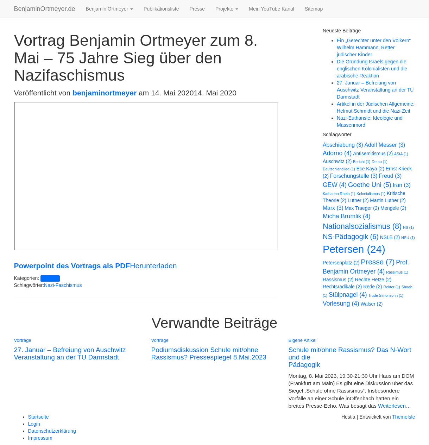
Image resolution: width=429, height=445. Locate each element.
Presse (197, 9)
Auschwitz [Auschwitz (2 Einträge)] (337, 161)
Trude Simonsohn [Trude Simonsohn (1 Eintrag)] (385, 295)
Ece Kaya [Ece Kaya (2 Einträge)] (370, 168)
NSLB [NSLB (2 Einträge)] (390, 237)
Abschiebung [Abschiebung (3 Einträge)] (343, 145)
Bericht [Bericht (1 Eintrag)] (361, 161)
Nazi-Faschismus (63, 285)
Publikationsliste (161, 9)
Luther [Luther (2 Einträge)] (358, 200)
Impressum (40, 438)
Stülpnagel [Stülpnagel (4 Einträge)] (348, 294)
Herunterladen (153, 266)
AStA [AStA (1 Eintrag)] (401, 154)
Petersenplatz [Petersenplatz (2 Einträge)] (341, 262)
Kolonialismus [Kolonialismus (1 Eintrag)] (371, 194)
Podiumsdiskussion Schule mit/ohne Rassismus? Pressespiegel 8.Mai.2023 (208, 353)
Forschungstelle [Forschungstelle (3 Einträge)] (354, 176)
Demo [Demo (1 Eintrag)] (379, 161)
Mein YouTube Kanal (271, 9)
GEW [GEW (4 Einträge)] (335, 184)
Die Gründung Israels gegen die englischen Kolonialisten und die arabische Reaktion (372, 69)
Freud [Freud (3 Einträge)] (390, 176)
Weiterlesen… (394, 406)
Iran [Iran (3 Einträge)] (402, 185)
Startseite (38, 417)
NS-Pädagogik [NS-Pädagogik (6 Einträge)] (351, 236)
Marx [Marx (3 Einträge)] (333, 208)
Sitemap (314, 9)
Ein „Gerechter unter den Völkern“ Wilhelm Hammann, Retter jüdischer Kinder (374, 47)
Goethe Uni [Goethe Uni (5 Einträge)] (369, 184)
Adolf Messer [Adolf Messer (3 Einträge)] (385, 145)
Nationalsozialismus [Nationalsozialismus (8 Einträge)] (362, 226)
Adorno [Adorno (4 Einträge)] (337, 153)
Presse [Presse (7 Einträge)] (378, 262)
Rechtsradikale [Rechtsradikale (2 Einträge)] (342, 286)
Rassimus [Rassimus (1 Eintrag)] (397, 272)
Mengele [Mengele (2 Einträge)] (393, 208)
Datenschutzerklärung (52, 431)
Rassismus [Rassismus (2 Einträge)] (338, 279)
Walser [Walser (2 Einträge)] (372, 304)
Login (34, 424)
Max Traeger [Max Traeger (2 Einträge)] (362, 208)
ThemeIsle (403, 417)
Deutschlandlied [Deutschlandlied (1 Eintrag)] (339, 169)
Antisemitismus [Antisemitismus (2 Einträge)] (373, 153)
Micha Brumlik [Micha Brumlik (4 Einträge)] (347, 216)
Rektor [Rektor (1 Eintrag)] (391, 287)
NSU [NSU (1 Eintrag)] (408, 238)
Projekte (226, 9)
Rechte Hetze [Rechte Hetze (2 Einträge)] (373, 279)
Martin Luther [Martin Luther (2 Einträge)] (387, 200)
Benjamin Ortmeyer (109, 9)
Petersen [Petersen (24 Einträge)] (354, 249)
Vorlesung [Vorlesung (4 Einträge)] (341, 303)
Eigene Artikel (303, 340)
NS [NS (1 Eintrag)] (408, 227)
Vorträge (50, 278)
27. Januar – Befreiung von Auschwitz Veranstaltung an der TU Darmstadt (375, 90)
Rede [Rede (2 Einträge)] (372, 286)
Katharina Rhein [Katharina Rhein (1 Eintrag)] (339, 194)
